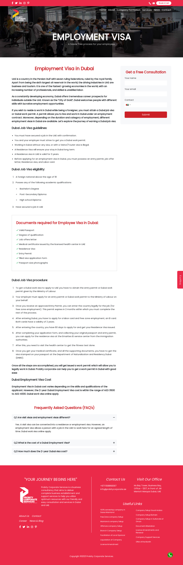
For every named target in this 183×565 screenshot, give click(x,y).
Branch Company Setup (111, 530)
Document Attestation (145, 526)
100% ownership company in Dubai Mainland (112, 511)
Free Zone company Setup (111, 517)
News (157, 10)
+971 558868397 (108, 485)
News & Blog (36, 521)
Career (23, 521)
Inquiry (180, 279)
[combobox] (128, 105)
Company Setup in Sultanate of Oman (149, 520)
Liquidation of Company (111, 540)
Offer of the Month (143, 542)
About (111, 10)
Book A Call (164, 3)
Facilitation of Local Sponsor (112, 535)
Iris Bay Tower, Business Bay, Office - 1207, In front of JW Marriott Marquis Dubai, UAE (148, 488)
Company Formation (128, 10)
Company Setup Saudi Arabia (149, 510)
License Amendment (109, 544)
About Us (24, 516)
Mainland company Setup (111, 521)
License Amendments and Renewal (147, 531)
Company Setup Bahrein (146, 515)
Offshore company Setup (111, 526)
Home (102, 10)
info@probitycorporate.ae (113, 489)
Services (147, 10)
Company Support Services (148, 537)
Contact (166, 10)
